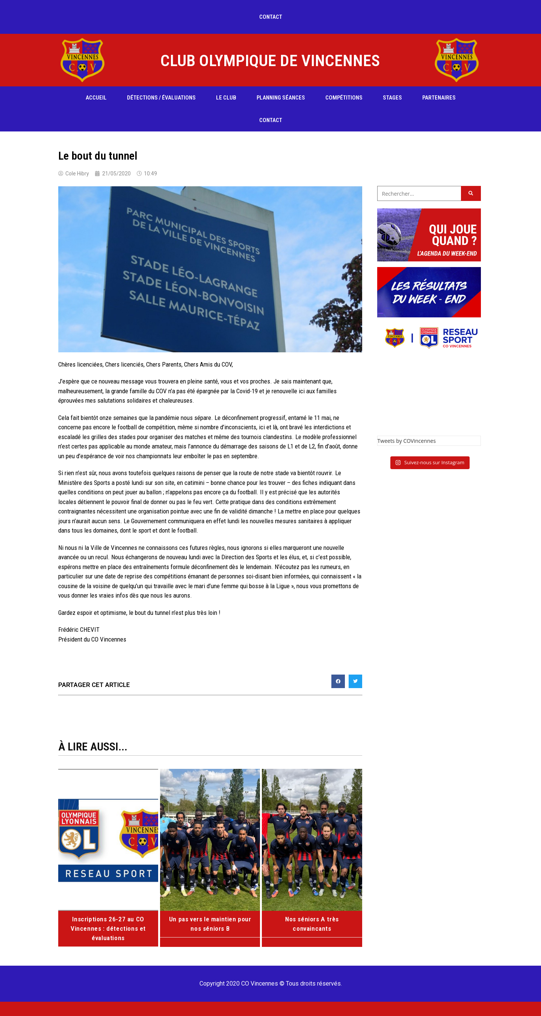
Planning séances (281, 97)
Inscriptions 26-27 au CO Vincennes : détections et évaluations (108, 928)
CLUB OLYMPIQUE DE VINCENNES (270, 60)
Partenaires (439, 97)
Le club (226, 97)
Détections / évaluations (161, 97)
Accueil (96, 97)
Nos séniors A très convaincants (312, 918)
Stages (392, 97)
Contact (270, 17)
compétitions (344, 97)
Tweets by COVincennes (407, 440)
